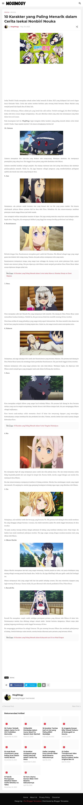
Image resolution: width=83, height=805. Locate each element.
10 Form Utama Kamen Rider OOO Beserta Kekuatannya (30, 780)
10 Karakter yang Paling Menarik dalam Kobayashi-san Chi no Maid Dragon (39, 637)
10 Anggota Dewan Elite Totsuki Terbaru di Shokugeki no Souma (70, 731)
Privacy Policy (44, 797)
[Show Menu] (3, 3)
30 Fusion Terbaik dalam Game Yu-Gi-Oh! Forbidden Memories (12, 731)
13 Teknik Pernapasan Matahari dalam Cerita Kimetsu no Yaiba (11, 781)
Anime (13, 12)
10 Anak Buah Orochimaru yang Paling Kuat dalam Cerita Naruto (11, 754)
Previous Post (8, 706)
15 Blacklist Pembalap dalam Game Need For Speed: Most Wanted (31, 731)
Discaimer (56, 797)
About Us (33, 797)
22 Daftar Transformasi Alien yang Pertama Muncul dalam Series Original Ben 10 (70, 755)
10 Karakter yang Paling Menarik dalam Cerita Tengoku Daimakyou (36, 426)
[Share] (77, 26)
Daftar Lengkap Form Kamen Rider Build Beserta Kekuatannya (50, 754)
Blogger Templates (61, 801)
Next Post (76, 706)
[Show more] (48, 685)
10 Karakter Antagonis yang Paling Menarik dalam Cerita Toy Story (30, 755)
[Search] (80, 3)
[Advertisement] (41, 82)
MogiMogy (17, 695)
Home (6, 12)
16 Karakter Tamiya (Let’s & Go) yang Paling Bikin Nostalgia (50, 731)
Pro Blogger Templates (32, 801)
